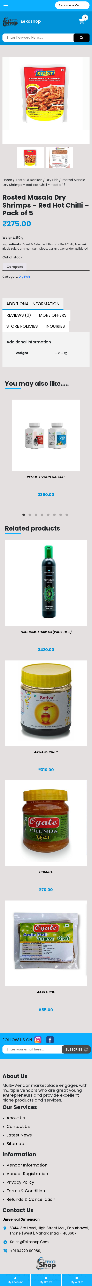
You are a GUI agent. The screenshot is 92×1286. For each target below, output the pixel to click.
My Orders (46, 1280)
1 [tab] (24, 516)
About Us (16, 1118)
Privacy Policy (20, 1182)
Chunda (46, 872)
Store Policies (22, 326)
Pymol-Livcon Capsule (46, 477)
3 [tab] (37, 516)
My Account (15, 1280)
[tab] (32, 304)
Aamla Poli (46, 992)
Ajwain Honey (46, 752)
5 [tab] (49, 516)
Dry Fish (52, 180)
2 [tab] (31, 516)
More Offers (53, 315)
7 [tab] (61, 516)
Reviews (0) (18, 315)
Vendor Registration (27, 1174)
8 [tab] (68, 516)
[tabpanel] (46, 452)
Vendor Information (27, 1165)
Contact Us (18, 1126)
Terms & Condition (26, 1191)
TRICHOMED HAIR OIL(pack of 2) (46, 632)
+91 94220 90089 (25, 1250)
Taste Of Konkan (28, 180)
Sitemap (15, 1143)
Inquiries (55, 326)
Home (7, 180)
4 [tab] (43, 516)
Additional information (33, 304)
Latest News (19, 1135)
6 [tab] (55, 516)
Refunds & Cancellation (31, 1199)
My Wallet (77, 1280)
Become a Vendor (72, 5)
